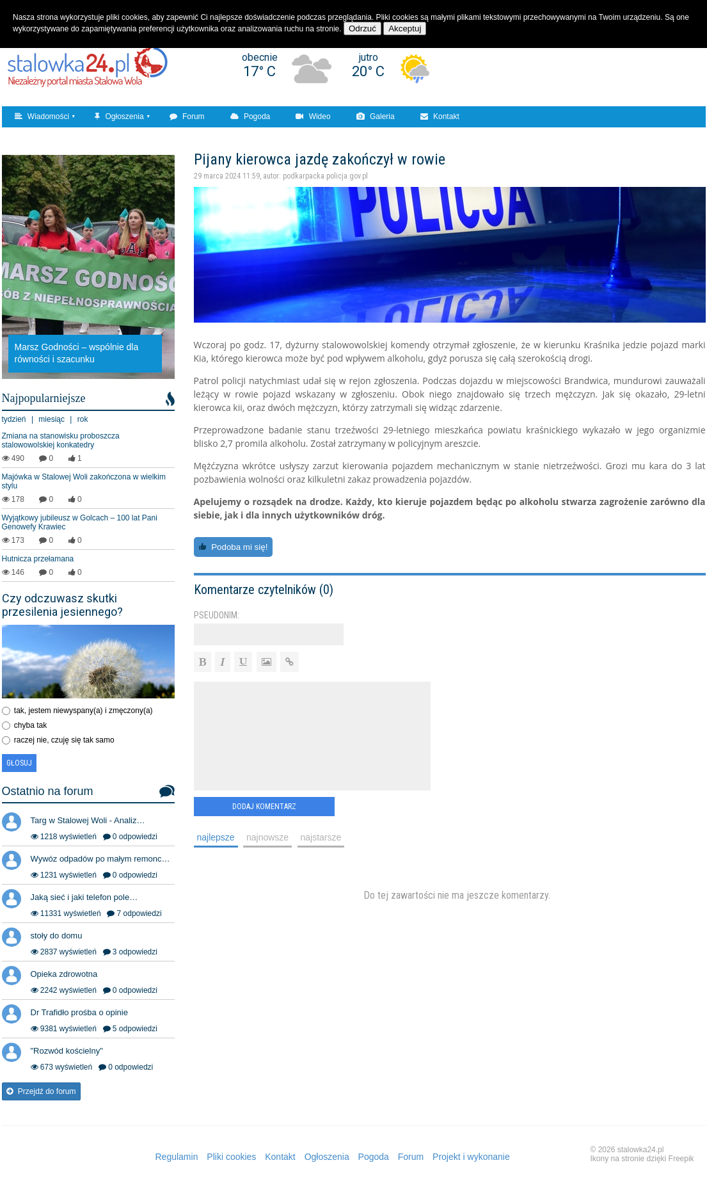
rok (82, 419)
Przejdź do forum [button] (41, 1091)
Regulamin (176, 1157)
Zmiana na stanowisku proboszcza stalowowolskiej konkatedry (61, 440)
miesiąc (51, 419)
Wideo (313, 116)
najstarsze (321, 837)
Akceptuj (404, 28)
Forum (187, 116)
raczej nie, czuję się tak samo (64, 740)
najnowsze (267, 837)
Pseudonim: (216, 615)
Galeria (375, 116)
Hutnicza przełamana (38, 558)
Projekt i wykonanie (471, 1157)
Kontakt (439, 116)
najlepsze (216, 837)
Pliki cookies (231, 1157)
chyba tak (30, 725)
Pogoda (250, 116)
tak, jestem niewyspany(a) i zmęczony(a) (83, 710)
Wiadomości (42, 116)
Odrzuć (362, 28)
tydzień (14, 419)
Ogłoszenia (119, 116)
